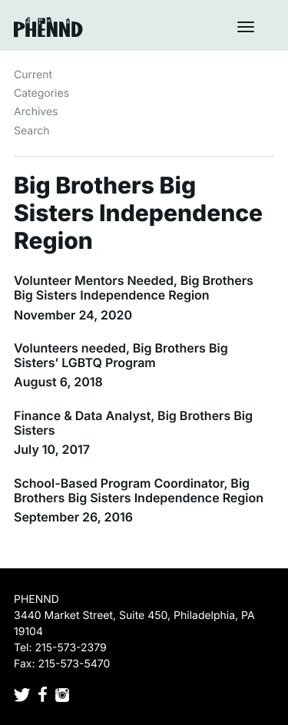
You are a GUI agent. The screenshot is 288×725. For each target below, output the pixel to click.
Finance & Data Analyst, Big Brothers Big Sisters (133, 423)
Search (31, 130)
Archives (36, 111)
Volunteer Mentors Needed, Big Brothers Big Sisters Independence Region (133, 288)
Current (33, 74)
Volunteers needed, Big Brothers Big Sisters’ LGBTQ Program (121, 355)
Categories (41, 93)
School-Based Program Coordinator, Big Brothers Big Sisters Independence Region (138, 490)
